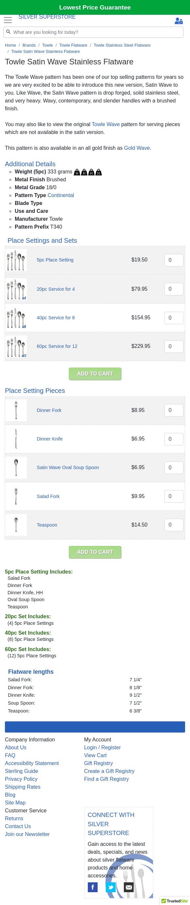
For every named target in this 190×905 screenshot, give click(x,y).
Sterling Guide (21, 771)
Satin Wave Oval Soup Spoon (68, 467)
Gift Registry (98, 763)
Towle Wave (106, 124)
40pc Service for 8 (56, 317)
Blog (10, 795)
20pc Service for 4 (56, 289)
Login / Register (102, 747)
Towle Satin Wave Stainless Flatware (45, 51)
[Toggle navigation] (8, 20)
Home (10, 45)
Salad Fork (48, 496)
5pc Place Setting (55, 259)
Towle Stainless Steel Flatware (122, 45)
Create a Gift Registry (109, 771)
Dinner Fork (49, 410)
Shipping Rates (23, 787)
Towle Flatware (73, 45)
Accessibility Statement (32, 763)
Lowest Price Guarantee (95, 7)
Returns (14, 818)
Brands (29, 45)
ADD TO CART (95, 373)
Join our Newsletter (27, 834)
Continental (61, 195)
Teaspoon (47, 525)
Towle (47, 45)
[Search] (93, 32)
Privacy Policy (21, 779)
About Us (16, 747)
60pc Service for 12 (57, 346)
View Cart (95, 755)
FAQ (10, 755)
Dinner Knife (50, 438)
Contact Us (18, 826)
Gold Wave (137, 148)
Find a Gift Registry (106, 779)
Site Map (15, 802)
